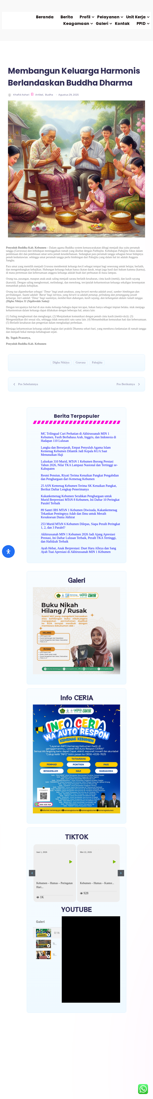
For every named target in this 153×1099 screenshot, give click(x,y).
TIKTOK (76, 836)
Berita (67, 17)
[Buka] (8, 551)
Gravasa (80, 362)
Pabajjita (97, 362)
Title (55, 943)
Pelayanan (110, 17)
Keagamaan (77, 23)
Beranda (45, 17)
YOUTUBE (76, 909)
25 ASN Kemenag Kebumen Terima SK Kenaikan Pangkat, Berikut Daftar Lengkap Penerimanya (79, 487)
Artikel (39, 94)
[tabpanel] (91, 959)
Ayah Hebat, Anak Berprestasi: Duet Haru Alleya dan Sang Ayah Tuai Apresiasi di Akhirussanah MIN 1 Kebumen (78, 550)
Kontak (122, 23)
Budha (49, 94)
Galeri (104, 23)
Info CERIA (76, 697)
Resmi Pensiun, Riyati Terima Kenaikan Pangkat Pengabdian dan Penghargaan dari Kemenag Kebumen (80, 477)
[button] (32, 873)
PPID (143, 23)
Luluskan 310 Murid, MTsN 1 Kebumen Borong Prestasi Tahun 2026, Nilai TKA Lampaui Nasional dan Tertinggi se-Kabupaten (79, 465)
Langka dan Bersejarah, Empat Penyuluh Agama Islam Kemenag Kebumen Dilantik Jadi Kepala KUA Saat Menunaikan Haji (76, 451)
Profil (87, 17)
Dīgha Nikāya (61, 362)
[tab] (47, 932)
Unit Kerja (137, 17)
